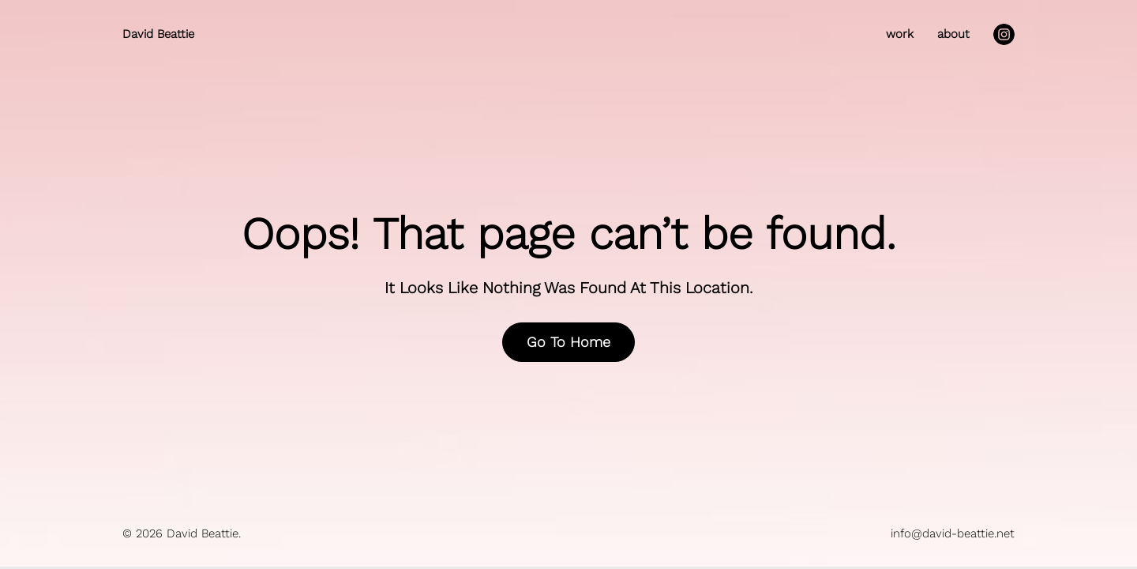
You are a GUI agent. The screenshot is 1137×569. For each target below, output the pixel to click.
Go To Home (568, 341)
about (953, 34)
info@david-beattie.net (953, 533)
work (900, 34)
